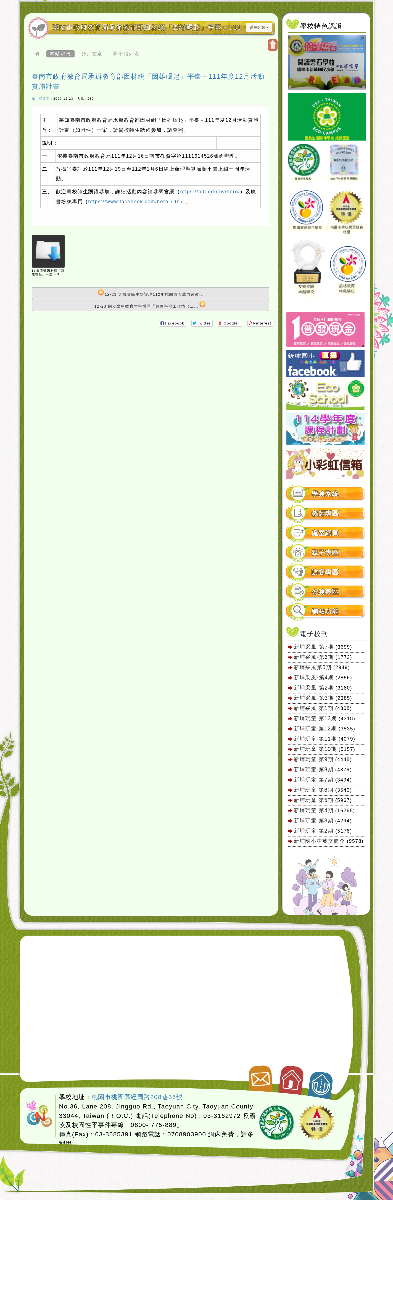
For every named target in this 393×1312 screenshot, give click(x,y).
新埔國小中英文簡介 (319, 841)
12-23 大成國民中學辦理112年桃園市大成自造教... (150, 293)
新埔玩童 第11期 (315, 739)
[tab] (325, 494)
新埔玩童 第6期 (313, 790)
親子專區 (325, 552)
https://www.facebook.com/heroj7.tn (134, 201)
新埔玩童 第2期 (314, 831)
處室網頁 (325, 533)
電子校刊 (314, 633)
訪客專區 (325, 572)
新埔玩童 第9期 (313, 759)
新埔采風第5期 (312, 667)
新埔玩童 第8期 (313, 769)
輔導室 (44, 98)
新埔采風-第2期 (314, 688)
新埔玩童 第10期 (315, 749)
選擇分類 (259, 27)
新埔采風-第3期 (314, 698)
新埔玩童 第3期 (313, 820)
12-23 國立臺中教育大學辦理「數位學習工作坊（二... (150, 304)
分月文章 (92, 54)
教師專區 (325, 513)
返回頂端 (321, 1082)
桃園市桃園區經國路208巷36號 (137, 1097)
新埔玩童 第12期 (315, 728)
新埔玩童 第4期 (313, 810)
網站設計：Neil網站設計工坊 (39, 1114)
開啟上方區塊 (273, 45)
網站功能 (325, 611)
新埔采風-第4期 (314, 677)
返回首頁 (292, 1078)
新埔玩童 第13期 (315, 718)
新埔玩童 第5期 (313, 800)
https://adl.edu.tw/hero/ (210, 191)
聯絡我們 (260, 1076)
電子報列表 (125, 54)
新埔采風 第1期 (313, 708)
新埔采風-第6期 (314, 657)
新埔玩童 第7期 (313, 780)
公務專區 (325, 591)
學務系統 (325, 493)
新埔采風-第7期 (314, 647)
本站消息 (60, 54)
